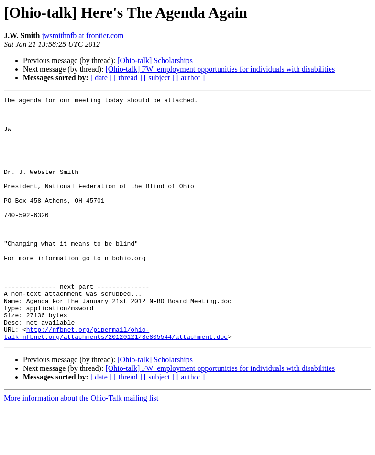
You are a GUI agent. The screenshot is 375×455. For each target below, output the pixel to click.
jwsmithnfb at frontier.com (82, 36)
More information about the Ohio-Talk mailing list (81, 447)
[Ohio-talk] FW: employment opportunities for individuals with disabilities (220, 69)
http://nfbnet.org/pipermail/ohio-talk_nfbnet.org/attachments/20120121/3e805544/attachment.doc (116, 381)
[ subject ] (159, 78)
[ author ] (190, 78)
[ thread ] (128, 78)
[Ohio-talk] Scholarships (155, 60)
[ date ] (101, 78)
